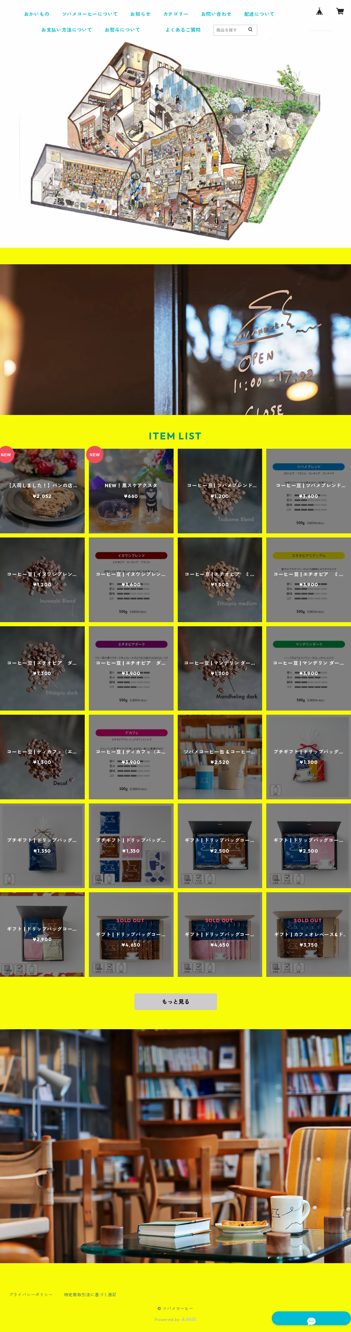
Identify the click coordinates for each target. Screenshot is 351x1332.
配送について (259, 14)
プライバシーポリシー (31, 1294)
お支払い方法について (66, 30)
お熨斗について (123, 30)
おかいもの (37, 14)
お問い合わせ (216, 14)
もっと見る (175, 1001)
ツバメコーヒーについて (90, 14)
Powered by (175, 1319)
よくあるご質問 (183, 30)
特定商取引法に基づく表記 (90, 1294)
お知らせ (140, 14)
